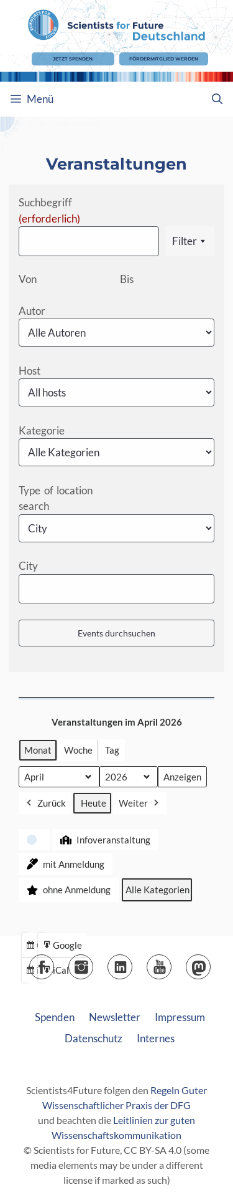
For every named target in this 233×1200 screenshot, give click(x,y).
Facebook (53, 962)
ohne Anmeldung (67, 889)
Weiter (140, 803)
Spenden (55, 1017)
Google (62, 947)
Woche (78, 750)
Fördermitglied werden (163, 59)
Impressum (180, 1017)
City (28, 565)
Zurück (45, 803)
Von (28, 279)
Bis (127, 279)
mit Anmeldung (64, 864)
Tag (112, 750)
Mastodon (210, 962)
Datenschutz (93, 1038)
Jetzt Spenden (73, 59)
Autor (32, 310)
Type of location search (56, 498)
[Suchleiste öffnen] (217, 99)
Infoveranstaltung (104, 840)
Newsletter (114, 1017)
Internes (156, 1038)
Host (29, 370)
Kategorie (42, 430)
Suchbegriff (49, 210)
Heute (93, 803)
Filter (190, 241)
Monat (38, 750)
